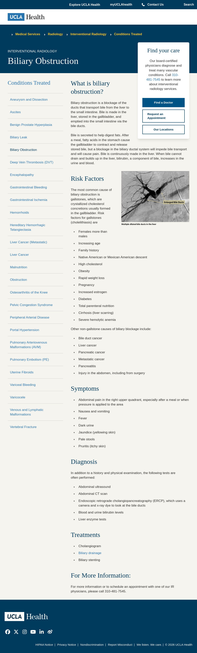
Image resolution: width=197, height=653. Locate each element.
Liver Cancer (19, 255)
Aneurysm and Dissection (29, 99)
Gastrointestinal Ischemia (28, 200)
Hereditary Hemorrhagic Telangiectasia (27, 227)
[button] (85, 5)
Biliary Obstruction (23, 150)
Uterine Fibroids (21, 372)
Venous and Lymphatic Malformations (26, 412)
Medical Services (27, 34)
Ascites (15, 112)
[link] (8, 632)
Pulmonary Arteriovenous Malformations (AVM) (28, 344)
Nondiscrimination (92, 644)
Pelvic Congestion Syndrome (31, 305)
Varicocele (17, 397)
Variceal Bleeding (23, 385)
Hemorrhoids (19, 212)
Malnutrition (18, 267)
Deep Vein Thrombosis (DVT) (31, 162)
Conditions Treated (128, 34)
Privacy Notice (66, 644)
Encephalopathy (22, 175)
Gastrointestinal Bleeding (28, 187)
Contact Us (155, 4)
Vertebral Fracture (23, 427)
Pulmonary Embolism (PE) (29, 359)
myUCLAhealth (121, 4)
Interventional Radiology (88, 34)
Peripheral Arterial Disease (29, 317)
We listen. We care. (149, 644)
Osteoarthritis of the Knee (29, 292)
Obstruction (18, 280)
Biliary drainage (89, 553)
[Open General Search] (188, 4)
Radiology (55, 34)
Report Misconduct (120, 644)
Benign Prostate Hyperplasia (31, 125)
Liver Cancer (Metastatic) (28, 242)
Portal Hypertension (24, 330)
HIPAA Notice (44, 644)
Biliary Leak (18, 137)
